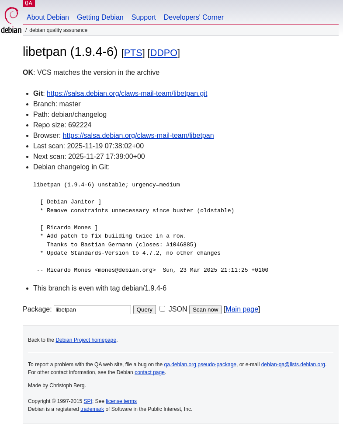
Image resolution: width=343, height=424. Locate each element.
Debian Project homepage (85, 340)
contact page (150, 372)
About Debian (48, 17)
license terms (121, 401)
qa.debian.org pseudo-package (200, 364)
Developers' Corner (194, 17)
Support (144, 17)
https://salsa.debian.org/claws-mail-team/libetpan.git (127, 93)
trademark (92, 409)
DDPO (163, 52)
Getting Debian (100, 17)
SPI (88, 401)
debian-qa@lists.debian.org (293, 364)
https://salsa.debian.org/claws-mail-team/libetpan (138, 135)
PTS (133, 52)
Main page (241, 309)
